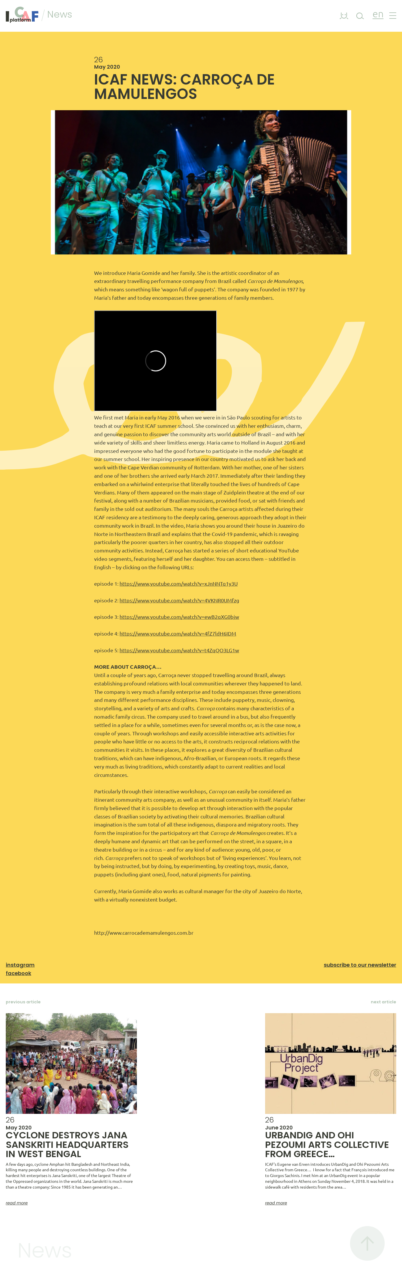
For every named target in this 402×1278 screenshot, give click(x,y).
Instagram (20, 964)
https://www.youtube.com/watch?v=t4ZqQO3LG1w (179, 650)
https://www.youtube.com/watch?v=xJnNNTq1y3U (179, 583)
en (378, 14)
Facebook (18, 973)
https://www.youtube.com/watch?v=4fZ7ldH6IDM (178, 633)
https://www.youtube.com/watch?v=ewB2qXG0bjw (179, 617)
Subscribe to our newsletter (360, 964)
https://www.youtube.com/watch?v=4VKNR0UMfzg (179, 600)
